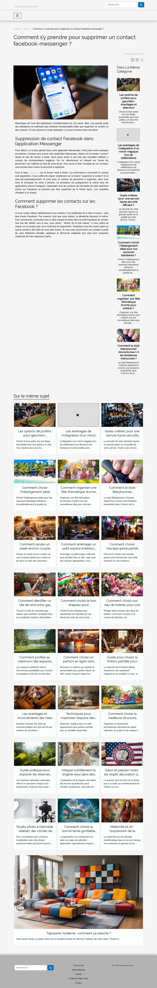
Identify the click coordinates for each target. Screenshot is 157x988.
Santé (79, 974)
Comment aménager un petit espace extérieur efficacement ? (78, 548)
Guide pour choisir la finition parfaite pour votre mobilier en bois (122, 661)
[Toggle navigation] (17, 15)
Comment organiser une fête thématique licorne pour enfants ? (128, 302)
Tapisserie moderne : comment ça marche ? (78, 933)
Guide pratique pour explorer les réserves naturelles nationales (34, 774)
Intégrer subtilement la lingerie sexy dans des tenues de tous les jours (78, 774)
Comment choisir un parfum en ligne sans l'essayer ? (78, 661)
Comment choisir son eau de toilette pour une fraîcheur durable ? (122, 605)
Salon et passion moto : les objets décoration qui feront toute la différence (122, 774)
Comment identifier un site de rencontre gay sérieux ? (34, 605)
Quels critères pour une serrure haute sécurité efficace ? (128, 200)
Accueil (17, 29)
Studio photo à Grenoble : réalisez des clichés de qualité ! (34, 831)
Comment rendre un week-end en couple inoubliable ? (34, 548)
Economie (78, 965)
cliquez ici (34, 172)
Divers (27, 29)
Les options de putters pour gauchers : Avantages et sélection (128, 101)
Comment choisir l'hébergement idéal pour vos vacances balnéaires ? (128, 249)
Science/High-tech (78, 978)
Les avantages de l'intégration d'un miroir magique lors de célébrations (128, 151)
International (78, 970)
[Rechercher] (121, 4)
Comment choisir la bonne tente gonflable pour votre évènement (78, 831)
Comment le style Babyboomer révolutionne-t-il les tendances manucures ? (128, 352)
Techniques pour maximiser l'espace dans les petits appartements (78, 718)
